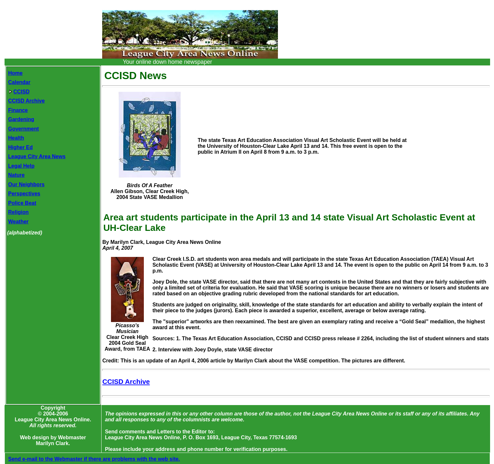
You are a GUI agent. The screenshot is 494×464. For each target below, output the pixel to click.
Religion (18, 212)
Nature (16, 175)
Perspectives (24, 193)
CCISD (19, 91)
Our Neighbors (26, 184)
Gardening (21, 119)
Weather (18, 221)
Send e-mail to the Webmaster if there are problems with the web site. (94, 459)
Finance (18, 110)
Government (23, 129)
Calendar (19, 82)
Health (16, 138)
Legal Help (21, 166)
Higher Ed (20, 147)
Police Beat (22, 203)
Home (15, 73)
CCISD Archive (26, 101)
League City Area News (36, 156)
